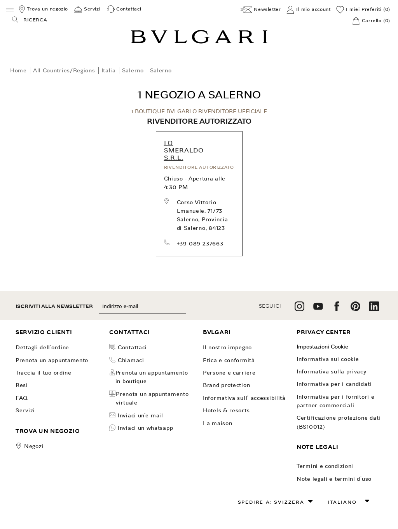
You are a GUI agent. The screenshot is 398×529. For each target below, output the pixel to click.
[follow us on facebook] (337, 309)
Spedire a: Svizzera (271, 502)
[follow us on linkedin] (374, 309)
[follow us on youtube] (318, 309)
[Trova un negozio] (43, 9)
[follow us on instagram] (299, 309)
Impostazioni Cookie (322, 346)
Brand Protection (226, 385)
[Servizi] (87, 9)
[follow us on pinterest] (355, 309)
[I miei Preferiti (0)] (363, 10)
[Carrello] (371, 21)
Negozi (34, 446)
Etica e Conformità (229, 360)
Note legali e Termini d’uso (334, 479)
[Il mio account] (308, 10)
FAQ (22, 398)
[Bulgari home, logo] (199, 42)
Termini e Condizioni (325, 466)
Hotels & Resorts (226, 410)
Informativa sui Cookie (328, 359)
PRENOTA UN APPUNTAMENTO (52, 360)
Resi (22, 385)
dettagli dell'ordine (42, 347)
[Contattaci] (124, 9)
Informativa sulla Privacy (332, 371)
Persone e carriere (229, 373)
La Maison (217, 423)
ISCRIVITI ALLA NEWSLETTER (54, 306)
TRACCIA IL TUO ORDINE (44, 373)
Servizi (25, 410)
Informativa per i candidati (334, 384)
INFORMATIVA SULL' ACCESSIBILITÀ (244, 398)
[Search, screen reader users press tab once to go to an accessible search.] (38, 19)
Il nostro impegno (227, 347)
